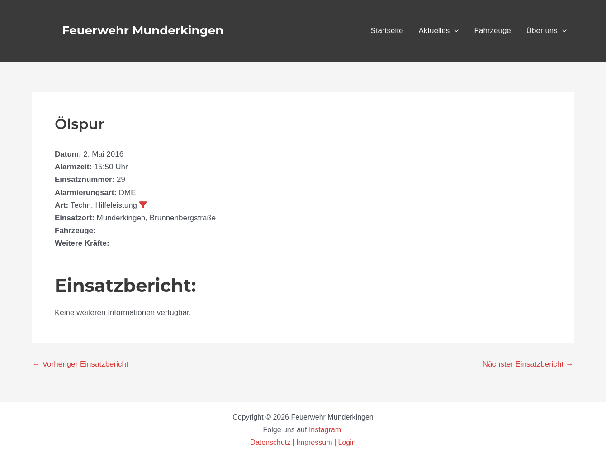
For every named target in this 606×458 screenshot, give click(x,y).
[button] (454, 30)
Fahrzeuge (492, 30)
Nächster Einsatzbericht (528, 364)
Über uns (546, 30)
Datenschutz (271, 442)
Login (347, 442)
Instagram (326, 430)
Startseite (387, 30)
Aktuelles (438, 30)
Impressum (314, 442)
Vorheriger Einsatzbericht (80, 364)
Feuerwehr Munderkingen (142, 30)
